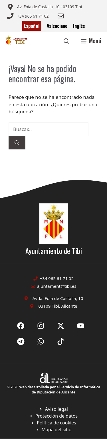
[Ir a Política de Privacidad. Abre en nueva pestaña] (53, 409)
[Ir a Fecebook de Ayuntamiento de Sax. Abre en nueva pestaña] (20, 326)
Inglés (79, 25)
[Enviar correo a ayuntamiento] (44, 6)
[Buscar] (17, 143)
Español (32, 25)
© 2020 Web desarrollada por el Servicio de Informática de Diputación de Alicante (53, 390)
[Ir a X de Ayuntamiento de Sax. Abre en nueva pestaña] (40, 326)
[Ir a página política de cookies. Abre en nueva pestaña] (53, 415)
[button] (66, 40)
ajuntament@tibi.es (56, 286)
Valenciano (57, 25)
